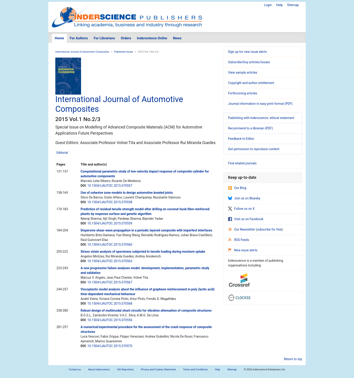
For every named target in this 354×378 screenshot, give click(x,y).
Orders (126, 38)
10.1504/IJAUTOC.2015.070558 (109, 202)
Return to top (293, 359)
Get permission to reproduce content (253, 149)
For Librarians (104, 38)
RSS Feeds (238, 240)
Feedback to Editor (241, 138)
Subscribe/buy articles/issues (249, 62)
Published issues (123, 51)
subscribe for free (269, 229)
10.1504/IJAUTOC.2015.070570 (109, 346)
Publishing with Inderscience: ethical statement (261, 118)
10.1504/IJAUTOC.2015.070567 (109, 282)
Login (268, 5)
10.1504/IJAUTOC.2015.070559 (109, 223)
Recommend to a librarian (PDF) (250, 128)
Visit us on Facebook (245, 219)
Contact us (75, 369)
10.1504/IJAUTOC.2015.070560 (109, 244)
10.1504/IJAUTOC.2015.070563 (109, 261)
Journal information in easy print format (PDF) (260, 103)
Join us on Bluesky (244, 198)
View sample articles (242, 72)
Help (279, 5)
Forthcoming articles (242, 93)
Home (59, 38)
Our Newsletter (242, 229)
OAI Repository (125, 369)
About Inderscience (99, 369)
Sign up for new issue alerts (247, 52)
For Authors (79, 38)
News (177, 38)
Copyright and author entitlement (251, 83)
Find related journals (242, 163)
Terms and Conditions (195, 369)
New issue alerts (242, 250)
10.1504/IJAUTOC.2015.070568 (109, 303)
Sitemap (293, 5)
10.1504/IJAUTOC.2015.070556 (109, 320)
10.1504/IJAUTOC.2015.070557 (109, 185)
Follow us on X (241, 208)
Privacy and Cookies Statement (158, 369)
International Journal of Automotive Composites (82, 51)
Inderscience (152, 38)
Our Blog (237, 188)
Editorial (62, 152)
